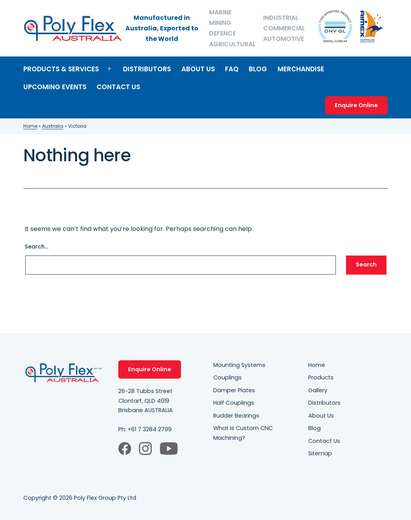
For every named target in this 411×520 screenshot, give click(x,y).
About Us (198, 69)
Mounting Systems (239, 365)
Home (30, 126)
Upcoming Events (54, 87)
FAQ (232, 69)
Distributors (147, 69)
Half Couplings (233, 403)
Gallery (317, 390)
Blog (258, 69)
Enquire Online (356, 105)
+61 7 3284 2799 (150, 429)
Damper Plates (234, 390)
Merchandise (301, 69)
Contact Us (118, 87)
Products (321, 377)
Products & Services (61, 69)
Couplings (227, 377)
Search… (36, 246)
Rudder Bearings (236, 416)
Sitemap (320, 453)
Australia (52, 126)
